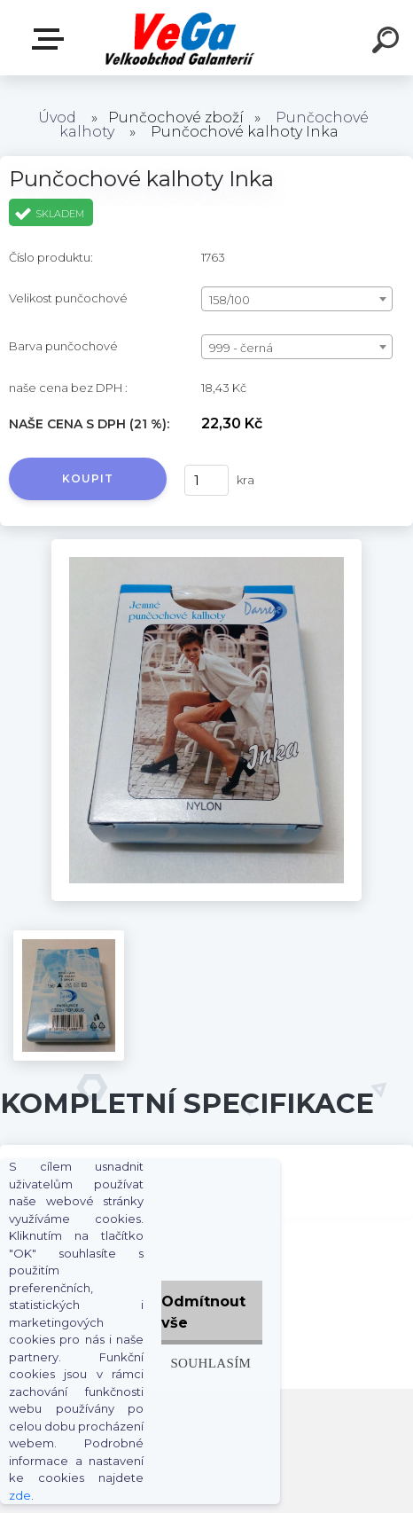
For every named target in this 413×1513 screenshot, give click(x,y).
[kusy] (206, 480)
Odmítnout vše (203, 1312)
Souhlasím (210, 1362)
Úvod (57, 117)
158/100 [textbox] (229, 300)
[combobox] (297, 298)
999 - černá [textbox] (241, 348)
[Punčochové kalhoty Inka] (206, 545)
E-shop (51, 39)
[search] (388, 42)
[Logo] (180, 38)
